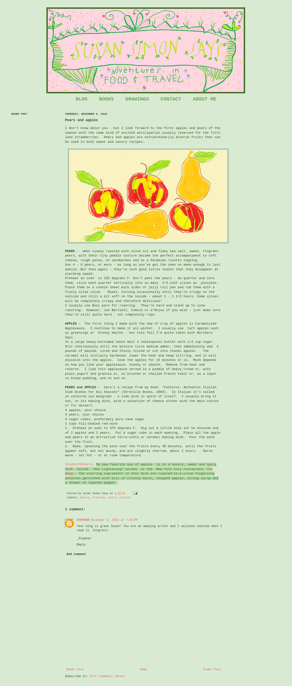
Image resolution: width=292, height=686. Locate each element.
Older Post (212, 669)
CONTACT (170, 99)
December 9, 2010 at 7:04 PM (114, 520)
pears (112, 497)
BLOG (82, 99)
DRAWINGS (137, 99)
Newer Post (75, 669)
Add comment (76, 554)
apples (84, 497)
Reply (81, 544)
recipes (125, 497)
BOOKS (106, 99)
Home (143, 669)
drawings (99, 497)
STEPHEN (83, 520)
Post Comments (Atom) (107, 676)
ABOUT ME (204, 99)
